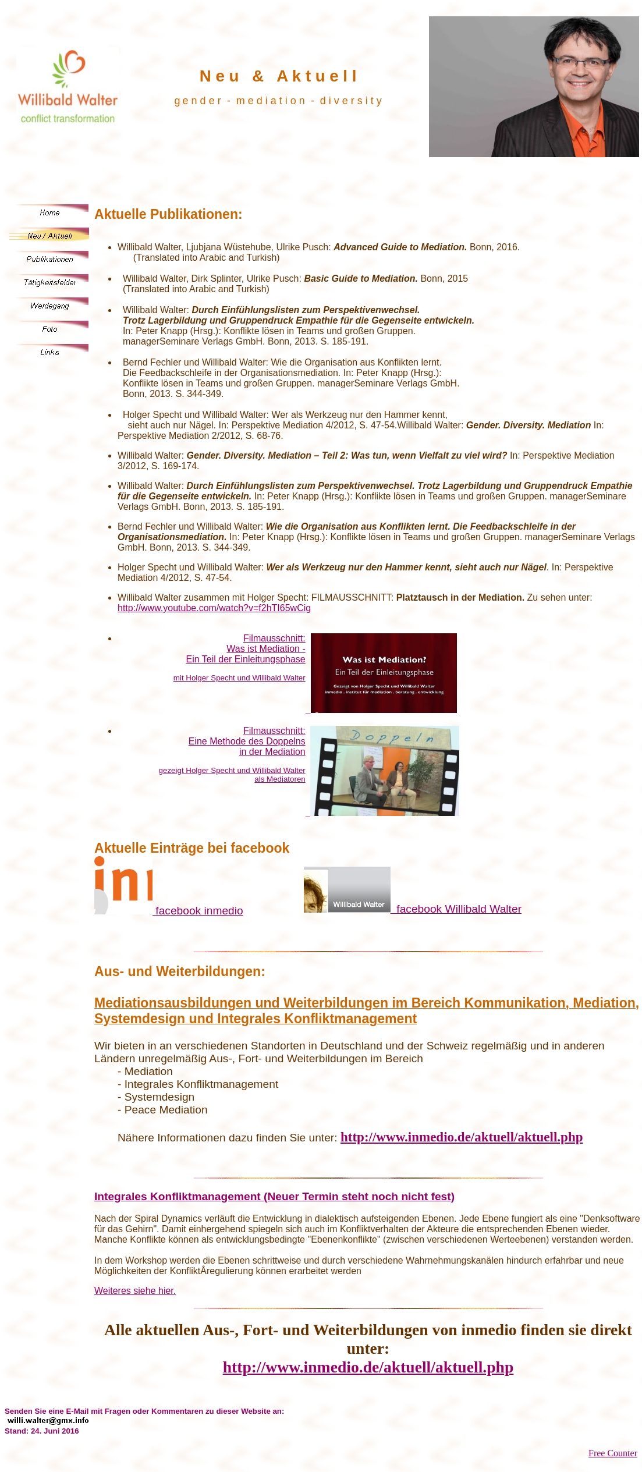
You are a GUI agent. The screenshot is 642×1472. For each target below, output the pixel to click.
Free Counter (612, 1453)
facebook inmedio (168, 911)
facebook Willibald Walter (413, 909)
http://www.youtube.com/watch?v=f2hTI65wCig (214, 608)
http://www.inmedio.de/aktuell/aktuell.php (461, 1136)
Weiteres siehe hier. (135, 1291)
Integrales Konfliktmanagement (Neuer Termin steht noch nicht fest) (274, 1196)
